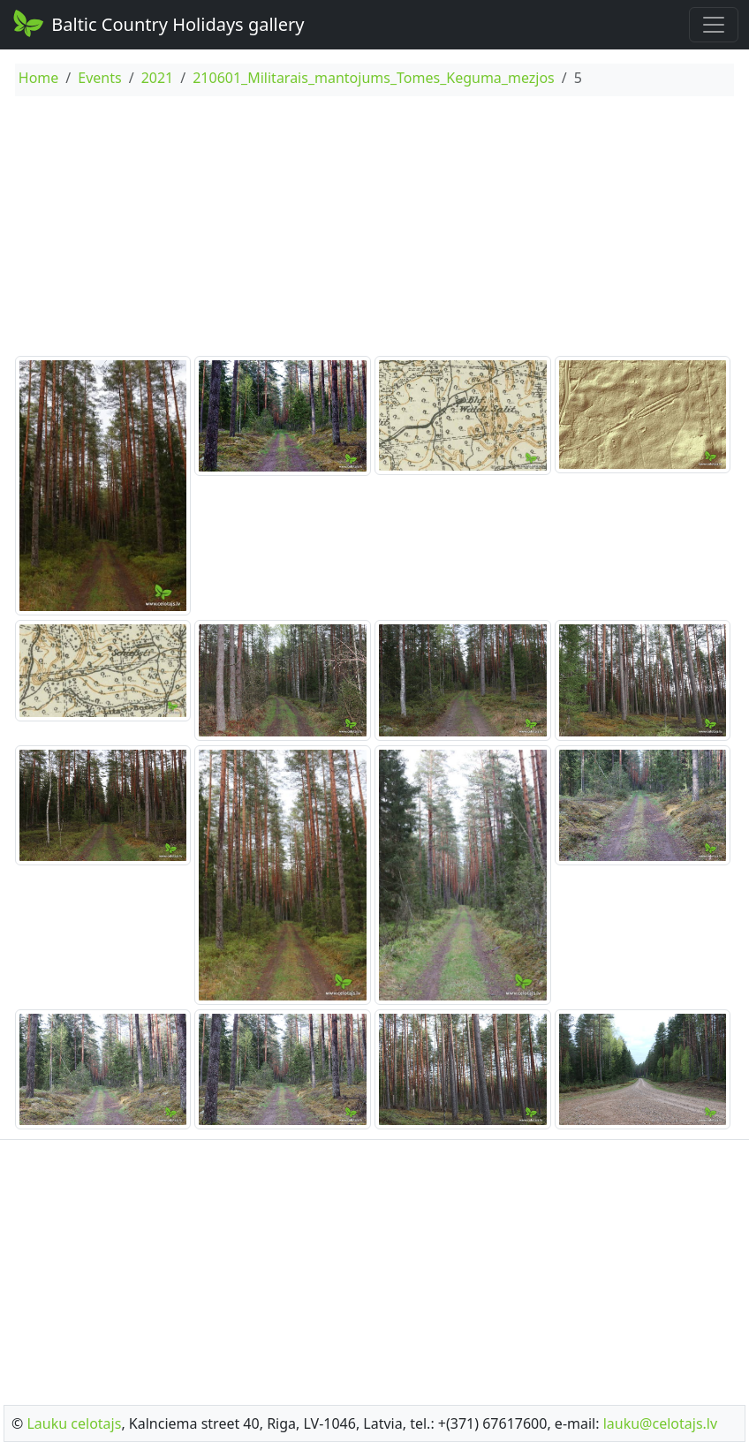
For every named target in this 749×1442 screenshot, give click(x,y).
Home (39, 77)
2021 (157, 77)
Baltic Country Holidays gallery (157, 23)
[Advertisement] (374, 228)
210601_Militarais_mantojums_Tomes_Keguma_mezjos (374, 77)
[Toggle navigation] (713, 24)
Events (99, 77)
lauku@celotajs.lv (660, 1423)
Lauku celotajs (73, 1423)
